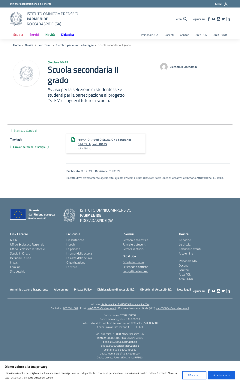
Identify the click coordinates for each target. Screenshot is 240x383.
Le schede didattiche (135, 266)
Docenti (169, 35)
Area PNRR (220, 35)
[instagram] (218, 19)
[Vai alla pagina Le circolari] (45, 45)
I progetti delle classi (135, 271)
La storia (71, 267)
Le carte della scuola (79, 258)
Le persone (73, 249)
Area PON (201, 35)
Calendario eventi (190, 249)
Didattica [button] (67, 34)
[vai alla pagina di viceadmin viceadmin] (183, 67)
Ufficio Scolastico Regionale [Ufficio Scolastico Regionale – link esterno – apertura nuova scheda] (27, 244)
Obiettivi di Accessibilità (156, 289)
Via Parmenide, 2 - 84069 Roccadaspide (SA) (125, 304)
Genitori (184, 35)
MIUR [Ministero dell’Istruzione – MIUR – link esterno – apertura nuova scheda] (13, 240)
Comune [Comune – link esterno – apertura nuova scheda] (15, 267)
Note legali (184, 289)
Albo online (186, 253)
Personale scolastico (135, 240)
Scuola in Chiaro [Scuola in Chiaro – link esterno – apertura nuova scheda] (20, 253)
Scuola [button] (18, 34)
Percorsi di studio (133, 249)
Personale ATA (149, 35)
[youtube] (213, 19)
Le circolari (185, 244)
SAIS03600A (133, 319)
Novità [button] (50, 34)
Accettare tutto (221, 375)
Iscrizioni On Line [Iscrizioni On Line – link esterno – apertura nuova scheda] (20, 258)
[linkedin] (228, 19)
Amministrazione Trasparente (29, 289)
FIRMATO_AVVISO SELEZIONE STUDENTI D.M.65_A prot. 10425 (104, 141)
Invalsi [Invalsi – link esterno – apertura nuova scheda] (14, 262)
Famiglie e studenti (134, 244)
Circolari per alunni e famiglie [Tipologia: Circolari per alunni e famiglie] (29, 147)
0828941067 (70, 308)
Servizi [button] (34, 34)
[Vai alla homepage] (16, 19)
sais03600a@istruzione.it (102, 308)
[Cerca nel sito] (180, 19)
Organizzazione (75, 262)
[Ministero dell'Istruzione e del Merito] (30, 4)
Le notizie (185, 240)
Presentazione (75, 240)
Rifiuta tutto (194, 375)
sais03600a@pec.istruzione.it (172, 308)
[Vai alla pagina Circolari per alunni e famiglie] (75, 45)
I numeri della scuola (79, 253)
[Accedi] (222, 4)
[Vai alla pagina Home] (17, 45)
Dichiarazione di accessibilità (115, 289)
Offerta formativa (133, 262)
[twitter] (223, 19)
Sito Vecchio (17, 271)
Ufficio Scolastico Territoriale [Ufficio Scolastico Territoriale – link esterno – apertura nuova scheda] (27, 249)
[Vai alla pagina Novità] (29, 45)
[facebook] (208, 19)
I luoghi (70, 244)
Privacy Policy (83, 289)
